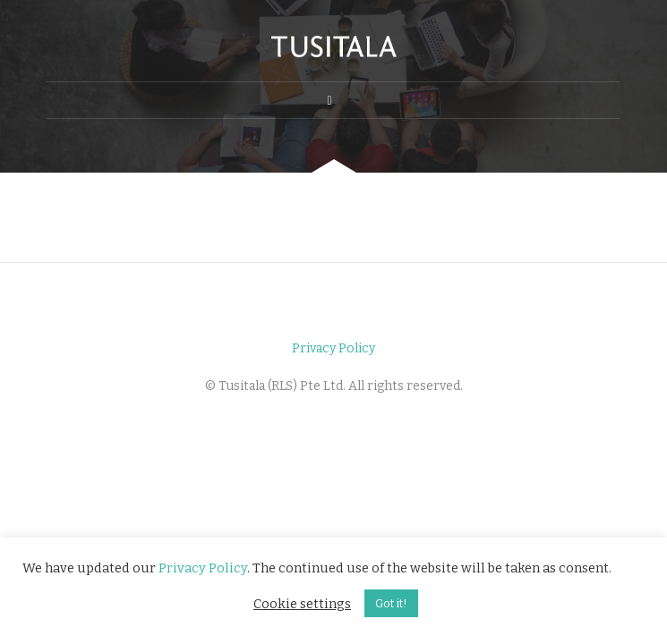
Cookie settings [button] (302, 604)
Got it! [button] (391, 603)
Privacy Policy (333, 348)
